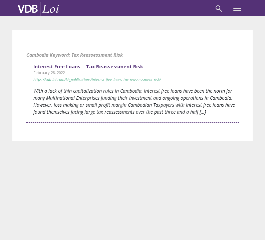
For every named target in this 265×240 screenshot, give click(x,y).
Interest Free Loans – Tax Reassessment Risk (88, 66)
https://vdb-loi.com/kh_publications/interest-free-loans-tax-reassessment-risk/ (97, 79)
